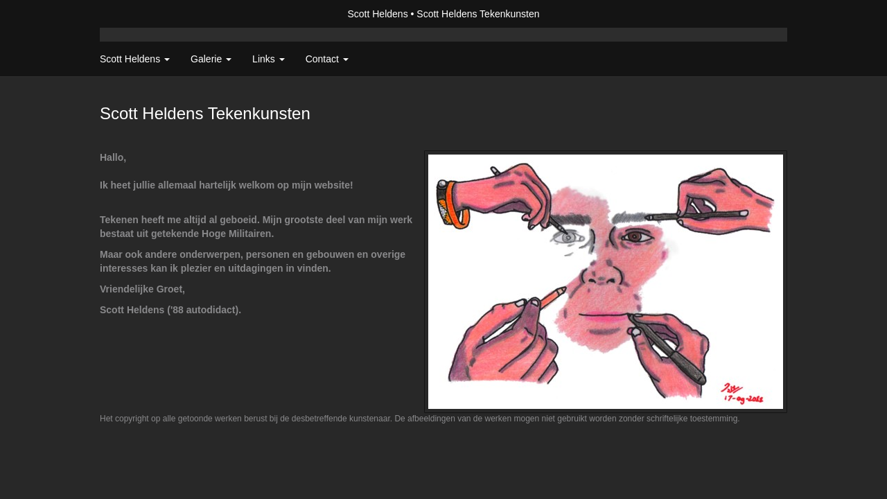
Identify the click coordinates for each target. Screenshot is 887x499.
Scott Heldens (377, 13)
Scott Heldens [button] (135, 58)
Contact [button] (327, 58)
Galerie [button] (211, 58)
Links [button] (268, 58)
